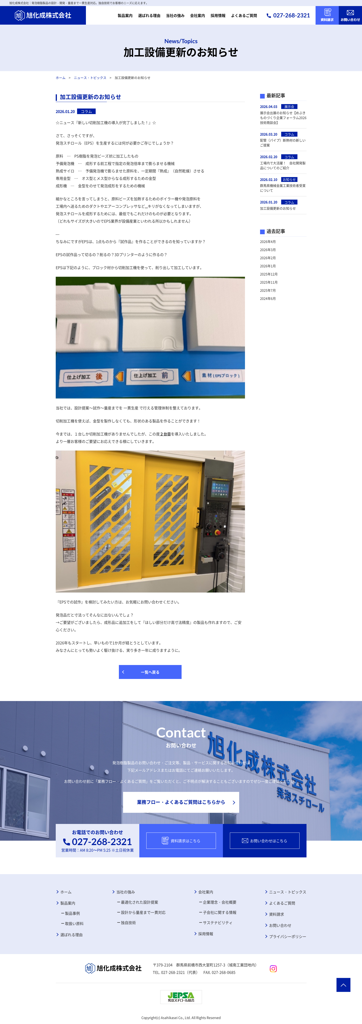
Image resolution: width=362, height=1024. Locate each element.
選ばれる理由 (149, 15)
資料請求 (276, 914)
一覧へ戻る (150, 672)
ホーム (60, 77)
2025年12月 (269, 274)
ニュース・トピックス (90, 77)
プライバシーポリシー (287, 936)
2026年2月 (268, 257)
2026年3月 (268, 249)
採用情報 (218, 15)
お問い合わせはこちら (264, 840)
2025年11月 (269, 282)
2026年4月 (268, 241)
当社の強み (175, 15)
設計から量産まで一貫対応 (143, 912)
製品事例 (72, 913)
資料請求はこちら (181, 840)
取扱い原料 (74, 923)
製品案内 (125, 15)
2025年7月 (268, 290)
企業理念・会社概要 (219, 902)
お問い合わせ (280, 925)
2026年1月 (268, 265)
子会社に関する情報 (219, 912)
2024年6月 (268, 298)
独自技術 (128, 922)
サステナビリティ (218, 922)
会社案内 (197, 15)
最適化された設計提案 (139, 902)
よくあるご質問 (244, 15)
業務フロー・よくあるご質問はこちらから (181, 802)
